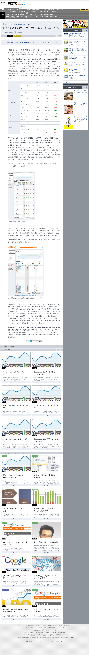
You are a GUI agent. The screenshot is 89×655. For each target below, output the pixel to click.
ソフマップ (22, 17)
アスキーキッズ (3, 11)
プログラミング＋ (52, 634)
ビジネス (12, 9)
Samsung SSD (26, 632)
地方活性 (48, 11)
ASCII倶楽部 (84, 10)
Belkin (51, 14)
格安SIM (9, 11)
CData (37, 16)
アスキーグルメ (21, 11)
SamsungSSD (26, 14)
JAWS (7, 16)
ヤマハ (51, 16)
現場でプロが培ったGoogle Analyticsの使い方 (15, 24)
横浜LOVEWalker (32, 637)
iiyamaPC (17, 13)
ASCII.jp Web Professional (69, 82)
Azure (22, 16)
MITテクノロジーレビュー (57, 635)
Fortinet (46, 16)
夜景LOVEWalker (48, 637)
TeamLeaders (33, 11)
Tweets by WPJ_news (68, 84)
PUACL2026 (53, 11)
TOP (19, 625)
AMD (12, 14)
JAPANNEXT (17, 18)
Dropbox (31, 16)
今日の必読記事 (30, 635)
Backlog (41, 16)
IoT (8, 9)
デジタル (21, 9)
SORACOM (39, 632)
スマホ (52, 9)
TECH (16, 9)
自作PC (42, 9)
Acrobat (12, 16)
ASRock (31, 14)
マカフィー (7, 17)
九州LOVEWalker (55, 637)
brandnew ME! (27, 18)
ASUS (37, 13)
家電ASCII (14, 11)
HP (41, 13)
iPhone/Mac (28, 9)
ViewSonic (46, 14)
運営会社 (48, 641)
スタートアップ (57, 9)
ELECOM (7, 14)
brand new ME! (53, 630)
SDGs (45, 11)
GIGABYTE (22, 14)
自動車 (33, 9)
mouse (12, 13)
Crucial (36, 14)
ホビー (37, 9)
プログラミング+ (40, 11)
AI (5, 9)
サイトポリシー (29, 641)
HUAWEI (41, 14)
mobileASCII (49, 635)
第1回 (36, 68)
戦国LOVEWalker (70, 637)
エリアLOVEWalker (25, 637)
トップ (2, 9)
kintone (17, 16)
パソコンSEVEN (27, 13)
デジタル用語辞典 (42, 635)
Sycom (22, 13)
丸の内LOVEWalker (63, 637)
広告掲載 (60, 641)
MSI (32, 13)
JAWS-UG (34, 629)
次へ (40, 341)
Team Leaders (45, 634)
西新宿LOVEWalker (40, 637)
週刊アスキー (26, 11)
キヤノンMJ (12, 17)
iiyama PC (42, 627)
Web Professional (13, 3)
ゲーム (63, 9)
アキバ (48, 9)
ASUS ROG (17, 14)
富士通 (7, 13)
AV (45, 9)
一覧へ (58, 349)
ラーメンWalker (18, 637)
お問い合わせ (54, 641)
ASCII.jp (4, 2)
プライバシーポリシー (39, 641)
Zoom (56, 16)
